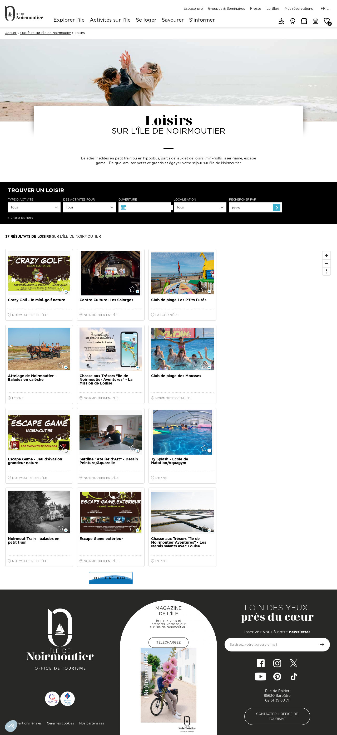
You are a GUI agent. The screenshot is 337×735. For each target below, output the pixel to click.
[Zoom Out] (326, 263)
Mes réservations (299, 8)
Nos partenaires (91, 723)
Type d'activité (20, 199)
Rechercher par (242, 199)
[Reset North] (326, 271)
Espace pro (193, 8)
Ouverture (127, 199)
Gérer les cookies (60, 723)
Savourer (173, 20)
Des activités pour (79, 199)
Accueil (11, 33)
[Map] (276, 354)
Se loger (146, 20)
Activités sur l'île (110, 20)
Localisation (185, 199)
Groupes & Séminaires (226, 8)
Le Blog (272, 8)
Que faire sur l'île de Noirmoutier (45, 33)
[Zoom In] (326, 255)
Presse (255, 8)
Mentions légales (29, 723)
